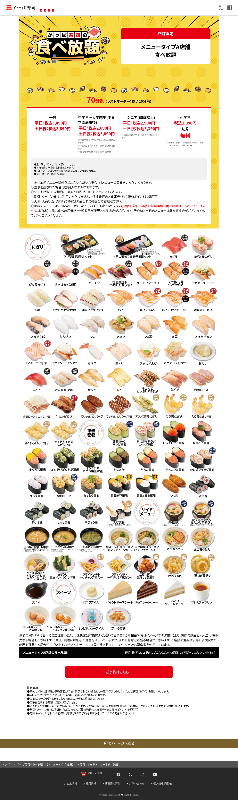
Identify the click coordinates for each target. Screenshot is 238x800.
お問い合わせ (119, 8)
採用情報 (189, 8)
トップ (6, 764)
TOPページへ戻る (121, 743)
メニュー (73, 8)
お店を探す (51, 8)
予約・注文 (94, 8)
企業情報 (206, 8)
